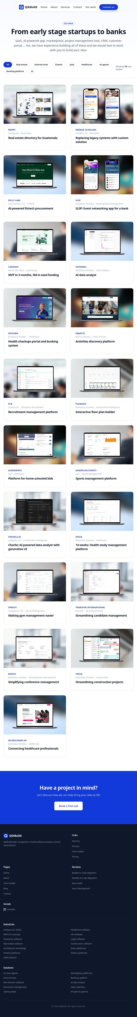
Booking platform (15, 71)
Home (44, 7)
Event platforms (78, 948)
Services (65, 7)
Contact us (108, 7)
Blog (5, 888)
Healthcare (87, 64)
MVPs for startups (11, 934)
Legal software (78, 939)
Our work (90, 7)
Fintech (58, 64)
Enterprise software (12, 939)
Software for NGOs (12, 929)
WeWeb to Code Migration (84, 878)
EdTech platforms (79, 953)
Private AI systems (79, 991)
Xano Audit (77, 883)
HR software (76, 934)
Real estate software (13, 943)
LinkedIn (9, 909)
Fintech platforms (11, 953)
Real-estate (21, 64)
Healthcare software (80, 929)
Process (75, 846)
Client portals (9, 991)
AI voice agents (10, 973)
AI (32, 71)
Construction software (81, 943)
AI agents (104, 64)
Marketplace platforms (81, 973)
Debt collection (78, 987)
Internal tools (41, 64)
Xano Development (81, 888)
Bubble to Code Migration (84, 872)
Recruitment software (13, 982)
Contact (77, 7)
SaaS (72, 64)
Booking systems (79, 977)
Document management (15, 987)
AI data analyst (78, 982)
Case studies (78, 851)
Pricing (75, 856)
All (8, 64)
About (54, 7)
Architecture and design (14, 948)
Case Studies (9, 883)
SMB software (9, 957)
